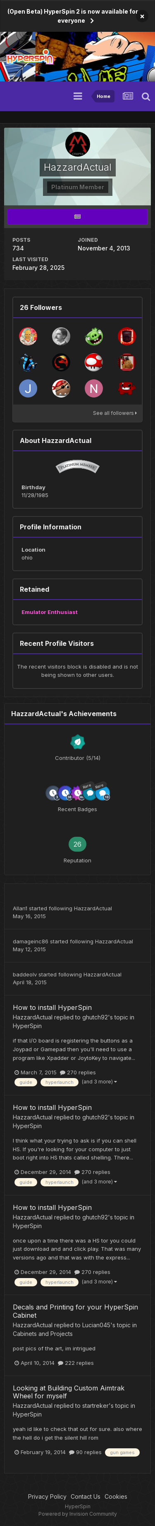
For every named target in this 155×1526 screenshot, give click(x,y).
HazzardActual (93, 908)
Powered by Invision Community (77, 1514)
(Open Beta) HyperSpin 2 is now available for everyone (72, 16)
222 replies (76, 1362)
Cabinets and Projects (43, 1333)
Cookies (116, 1496)
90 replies (85, 1452)
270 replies (78, 1072)
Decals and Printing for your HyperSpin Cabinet (75, 1311)
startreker (95, 1405)
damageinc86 (30, 941)
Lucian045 (96, 1324)
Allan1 (20, 908)
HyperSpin (27, 1025)
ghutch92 (95, 1017)
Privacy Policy (47, 1496)
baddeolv (25, 974)
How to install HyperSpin (52, 1007)
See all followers (115, 413)
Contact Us (85, 1496)
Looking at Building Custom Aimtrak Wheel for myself (68, 1392)
